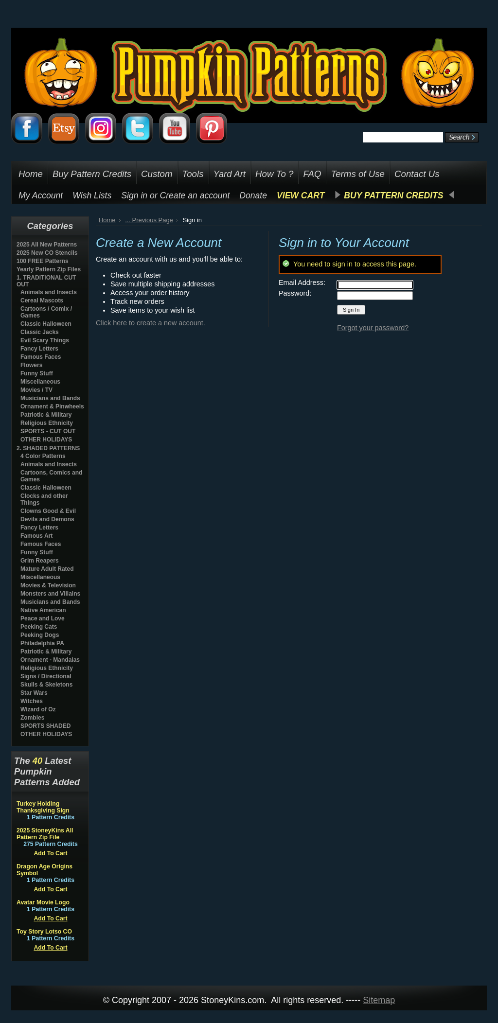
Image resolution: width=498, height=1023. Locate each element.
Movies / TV (36, 390)
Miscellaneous (40, 381)
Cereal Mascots (41, 300)
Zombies (32, 717)
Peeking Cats (38, 626)
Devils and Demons (47, 519)
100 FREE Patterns (43, 261)
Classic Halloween (45, 323)
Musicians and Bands (50, 398)
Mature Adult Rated (47, 568)
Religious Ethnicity (46, 423)
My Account (40, 195)
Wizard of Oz (38, 709)
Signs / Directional (45, 676)
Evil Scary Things (44, 340)
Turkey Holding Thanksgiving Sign (43, 807)
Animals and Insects (48, 292)
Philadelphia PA (42, 643)
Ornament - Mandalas (50, 659)
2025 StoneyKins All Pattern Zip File (45, 834)
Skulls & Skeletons (46, 684)
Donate (253, 195)
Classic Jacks (39, 332)
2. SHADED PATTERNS (48, 448)
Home (107, 220)
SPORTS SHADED (45, 726)
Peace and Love (42, 618)
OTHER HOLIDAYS (46, 439)
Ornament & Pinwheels (52, 406)
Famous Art (36, 535)
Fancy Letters (39, 348)
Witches (31, 701)
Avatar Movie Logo (43, 902)
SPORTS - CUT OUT (47, 431)
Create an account (195, 195)
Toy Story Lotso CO (44, 931)
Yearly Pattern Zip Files (49, 269)
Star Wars (34, 692)
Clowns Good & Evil (48, 511)
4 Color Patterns (43, 456)
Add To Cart (50, 853)
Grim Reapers (39, 560)
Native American (43, 610)
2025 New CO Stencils (47, 252)
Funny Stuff (36, 373)
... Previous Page (149, 220)
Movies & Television (48, 585)
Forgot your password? (373, 328)
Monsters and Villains (50, 593)
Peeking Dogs (39, 635)
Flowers (31, 365)
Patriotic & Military (45, 414)
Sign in (134, 195)
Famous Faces (40, 356)
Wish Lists (91, 195)
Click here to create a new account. (150, 323)
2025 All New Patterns (47, 244)
